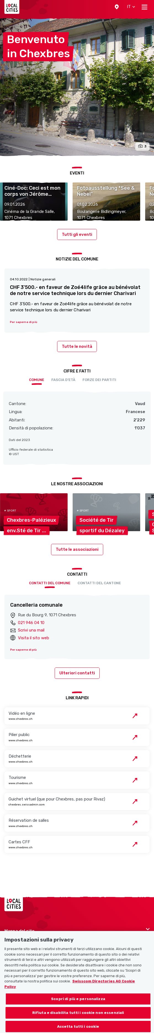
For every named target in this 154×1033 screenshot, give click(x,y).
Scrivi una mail (31, 630)
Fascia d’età (63, 380)
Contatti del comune (49, 583)
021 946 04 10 (31, 622)
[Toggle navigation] (144, 7)
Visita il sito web (33, 637)
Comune (36, 380)
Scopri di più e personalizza (78, 1003)
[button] (117, 6)
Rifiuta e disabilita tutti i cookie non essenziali (78, 1017)
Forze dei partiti (99, 380)
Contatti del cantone (99, 583)
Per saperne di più (23, 649)
